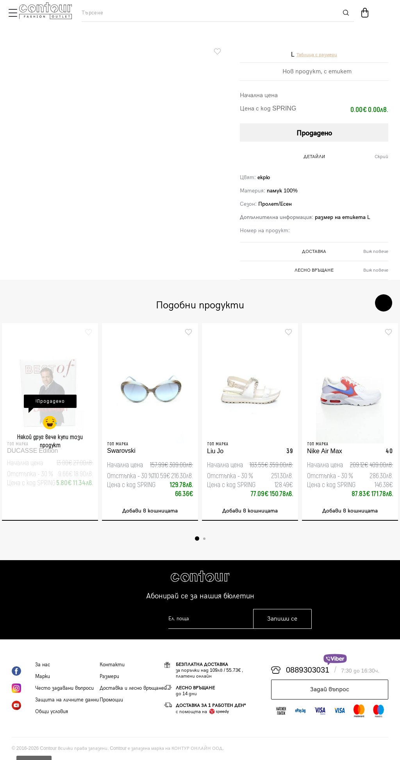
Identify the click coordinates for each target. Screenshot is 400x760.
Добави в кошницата (150, 510)
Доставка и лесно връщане (132, 688)
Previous (360, 302)
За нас (42, 665)
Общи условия (51, 711)
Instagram (23, 688)
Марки (42, 676)
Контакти (112, 665)
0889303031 (307, 670)
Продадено (314, 133)
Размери (109, 676)
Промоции (111, 700)
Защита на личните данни (67, 700)
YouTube (23, 705)
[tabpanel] (50, 422)
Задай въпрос (329, 689)
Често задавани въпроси (64, 688)
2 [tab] (204, 539)
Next (383, 302)
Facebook (23, 671)
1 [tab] (197, 538)
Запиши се (282, 619)
